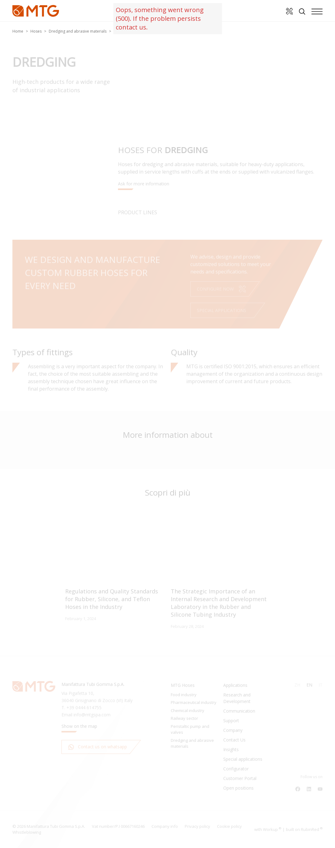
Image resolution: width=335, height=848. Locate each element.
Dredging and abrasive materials (77, 31)
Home (17, 31)
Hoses (36, 31)
